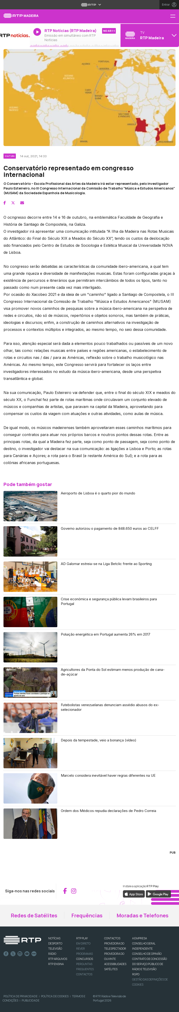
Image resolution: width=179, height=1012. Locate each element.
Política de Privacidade (20, 996)
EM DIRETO (83, 943)
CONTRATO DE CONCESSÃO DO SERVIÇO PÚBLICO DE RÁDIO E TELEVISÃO (149, 964)
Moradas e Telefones (143, 915)
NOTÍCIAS (54, 938)
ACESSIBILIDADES (115, 964)
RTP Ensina (56, 964)
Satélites (110, 969)
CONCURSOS (84, 959)
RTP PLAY (82, 938)
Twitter (13, 953)
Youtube (27, 953)
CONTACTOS (112, 938)
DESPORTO (55, 943)
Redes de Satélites (34, 915)
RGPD (135, 974)
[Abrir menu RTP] (89, 4)
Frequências (87, 915)
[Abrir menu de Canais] (149, 35)
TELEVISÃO (55, 949)
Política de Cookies (55, 996)
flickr (34, 953)
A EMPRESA (139, 938)
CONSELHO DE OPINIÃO (147, 954)
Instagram (20, 953)
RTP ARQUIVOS (57, 959)
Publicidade (30, 1000)
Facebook (6, 953)
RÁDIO (52, 954)
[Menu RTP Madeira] (174, 16)
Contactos (84, 974)
